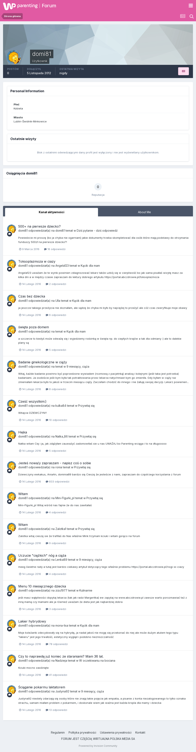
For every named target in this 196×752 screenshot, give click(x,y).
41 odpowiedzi (56, 674)
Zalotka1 (60, 529)
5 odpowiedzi (56, 349)
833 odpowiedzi (57, 481)
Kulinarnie (85, 590)
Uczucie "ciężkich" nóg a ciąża (42, 555)
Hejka (22, 432)
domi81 (23, 230)
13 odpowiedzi (56, 709)
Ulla (57, 300)
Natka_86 (61, 436)
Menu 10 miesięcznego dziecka (42, 586)
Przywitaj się (86, 405)
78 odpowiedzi (57, 644)
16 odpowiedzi (55, 249)
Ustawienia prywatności (115, 732)
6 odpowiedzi (56, 315)
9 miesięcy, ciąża (78, 366)
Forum (49, 6)
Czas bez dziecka (31, 296)
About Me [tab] (144, 212)
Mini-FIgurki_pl (64, 498)
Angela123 (62, 265)
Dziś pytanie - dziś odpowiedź (97, 230)
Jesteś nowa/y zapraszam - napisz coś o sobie (54, 463)
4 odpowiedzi (56, 512)
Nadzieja (61, 660)
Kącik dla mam (90, 265)
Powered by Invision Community (98, 745)
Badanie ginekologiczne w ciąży (42, 362)
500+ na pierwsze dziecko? (39, 226)
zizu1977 (61, 590)
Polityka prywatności (82, 732)
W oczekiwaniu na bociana (97, 660)
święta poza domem (33, 327)
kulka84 (60, 405)
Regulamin (58, 732)
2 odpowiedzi (56, 284)
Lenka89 (61, 559)
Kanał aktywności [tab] (51, 212)
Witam (23, 494)
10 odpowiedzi (56, 419)
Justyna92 (62, 691)
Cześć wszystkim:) (32, 401)
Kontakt (140, 732)
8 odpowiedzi (56, 389)
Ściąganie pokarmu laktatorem (41, 687)
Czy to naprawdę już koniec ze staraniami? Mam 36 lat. (60, 656)
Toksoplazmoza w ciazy (36, 261)
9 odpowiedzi (56, 543)
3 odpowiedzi (56, 609)
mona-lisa (61, 625)
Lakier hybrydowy (32, 621)
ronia (58, 467)
